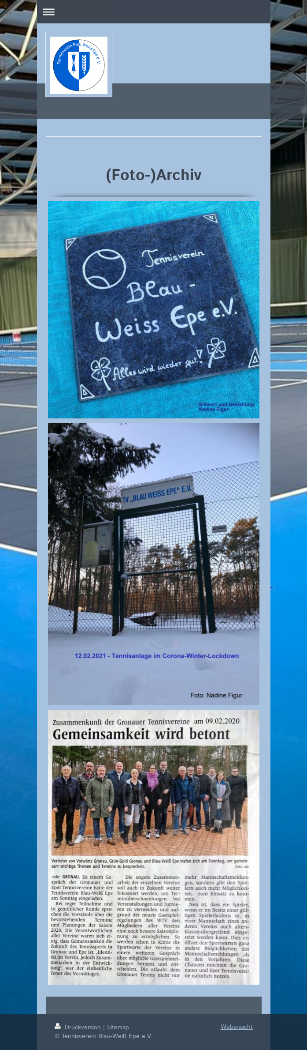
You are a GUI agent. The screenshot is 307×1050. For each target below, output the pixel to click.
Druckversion (79, 1027)
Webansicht (237, 1027)
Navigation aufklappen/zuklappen (153, 11)
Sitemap (118, 1027)
